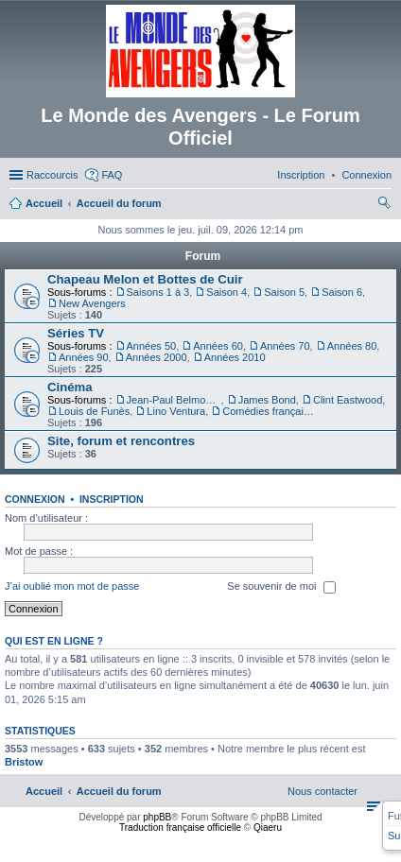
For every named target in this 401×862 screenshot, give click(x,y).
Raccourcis (52, 175)
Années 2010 (235, 357)
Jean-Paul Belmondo (174, 399)
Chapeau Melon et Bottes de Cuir (145, 279)
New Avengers (92, 303)
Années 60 (218, 346)
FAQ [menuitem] (111, 175)
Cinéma (70, 387)
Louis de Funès (94, 411)
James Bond (267, 399)
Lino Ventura (176, 411)
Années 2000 (156, 357)
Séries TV (75, 333)
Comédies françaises (269, 411)
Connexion (35, 499)
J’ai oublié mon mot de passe (72, 586)
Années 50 (152, 346)
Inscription (111, 499)
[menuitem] (366, 175)
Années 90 (84, 357)
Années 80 (352, 346)
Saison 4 (226, 292)
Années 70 (285, 346)
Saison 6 (342, 292)
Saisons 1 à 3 (158, 292)
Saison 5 (284, 292)
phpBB (157, 817)
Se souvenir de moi (281, 587)
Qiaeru (267, 827)
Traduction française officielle (180, 827)
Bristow (24, 761)
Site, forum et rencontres (121, 441)
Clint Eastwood (347, 399)
